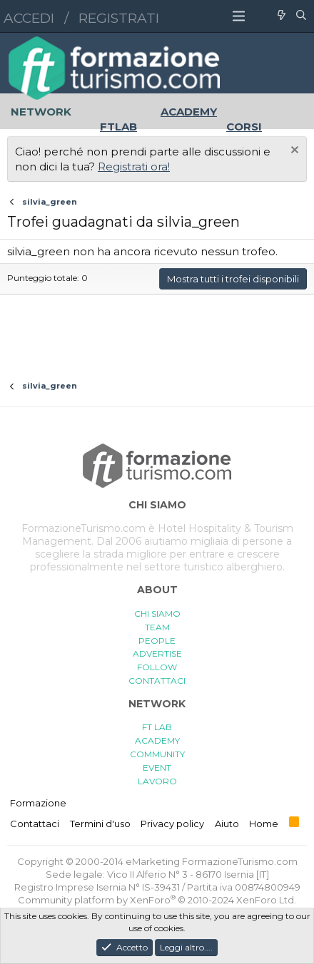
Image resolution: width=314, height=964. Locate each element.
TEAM (157, 627)
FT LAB (157, 727)
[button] (239, 16)
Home (263, 823)
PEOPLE (157, 640)
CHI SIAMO (157, 613)
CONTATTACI (157, 680)
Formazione (38, 803)
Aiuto (227, 823)
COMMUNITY (157, 754)
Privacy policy (172, 823)
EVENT (157, 767)
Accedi (29, 18)
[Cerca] (301, 16)
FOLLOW (157, 667)
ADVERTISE (157, 653)
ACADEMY (157, 740)
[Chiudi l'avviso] (293, 151)
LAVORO (157, 781)
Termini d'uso (100, 823)
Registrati (118, 18)
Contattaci (34, 823)
